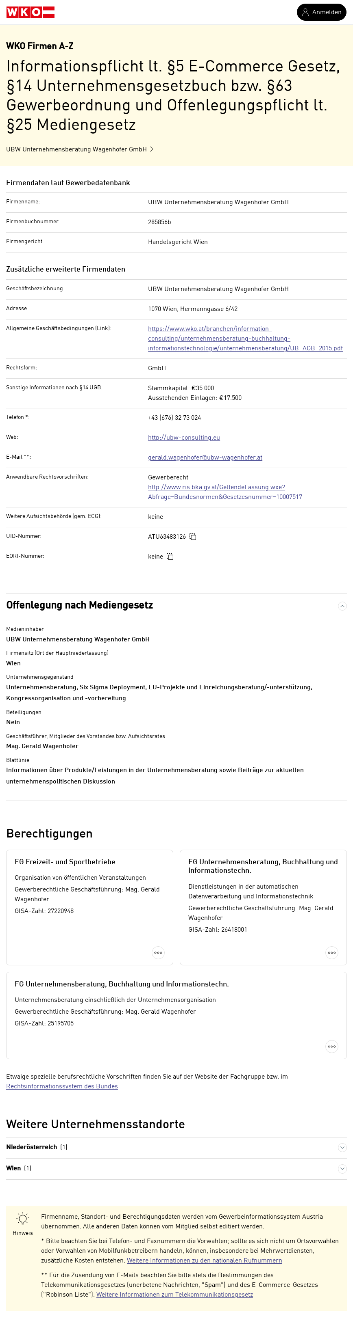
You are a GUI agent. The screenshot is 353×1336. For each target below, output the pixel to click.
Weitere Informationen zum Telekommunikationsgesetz (174, 1295)
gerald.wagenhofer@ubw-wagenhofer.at (205, 458)
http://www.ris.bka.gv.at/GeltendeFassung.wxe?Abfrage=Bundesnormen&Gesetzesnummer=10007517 (225, 492)
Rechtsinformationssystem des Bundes (62, 1086)
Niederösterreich (37, 1148)
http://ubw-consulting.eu (184, 438)
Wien (18, 1169)
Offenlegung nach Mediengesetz (79, 606)
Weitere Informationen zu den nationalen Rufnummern (204, 1261)
